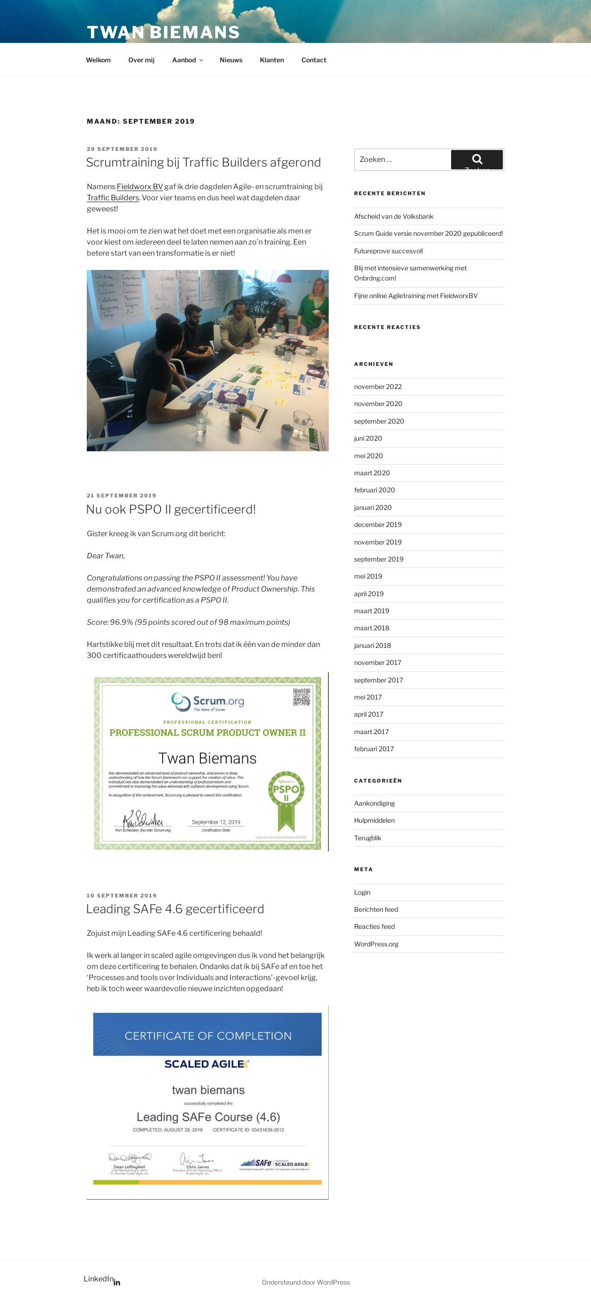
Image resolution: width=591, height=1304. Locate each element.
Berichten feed (376, 909)
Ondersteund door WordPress (306, 1282)
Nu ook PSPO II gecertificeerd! (171, 509)
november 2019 (378, 542)
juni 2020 (368, 438)
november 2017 (377, 662)
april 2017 (368, 714)
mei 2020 (368, 456)
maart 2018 (371, 628)
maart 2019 (371, 611)
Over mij (141, 60)
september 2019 (379, 559)
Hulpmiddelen (374, 820)
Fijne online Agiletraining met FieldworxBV (416, 295)
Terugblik (367, 838)
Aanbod (188, 60)
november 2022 (378, 386)
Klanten (272, 60)
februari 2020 (374, 490)
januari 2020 (373, 507)
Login (362, 892)
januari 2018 (372, 645)
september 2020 (379, 421)
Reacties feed (374, 926)
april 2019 (369, 594)
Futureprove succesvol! (388, 251)
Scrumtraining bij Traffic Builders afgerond (203, 162)
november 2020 (378, 403)
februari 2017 (374, 749)
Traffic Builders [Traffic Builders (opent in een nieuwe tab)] (113, 197)
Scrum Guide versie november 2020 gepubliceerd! (428, 233)
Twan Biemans (164, 32)
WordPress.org (376, 944)
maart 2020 (372, 473)
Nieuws (231, 60)
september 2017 (378, 680)
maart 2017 (371, 732)
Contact (314, 60)
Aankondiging (374, 803)
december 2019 (378, 524)
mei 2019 (368, 576)
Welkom (98, 60)
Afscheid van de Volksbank (394, 216)
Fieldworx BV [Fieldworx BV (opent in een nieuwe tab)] (140, 186)
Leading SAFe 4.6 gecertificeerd (175, 909)
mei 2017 (368, 697)
